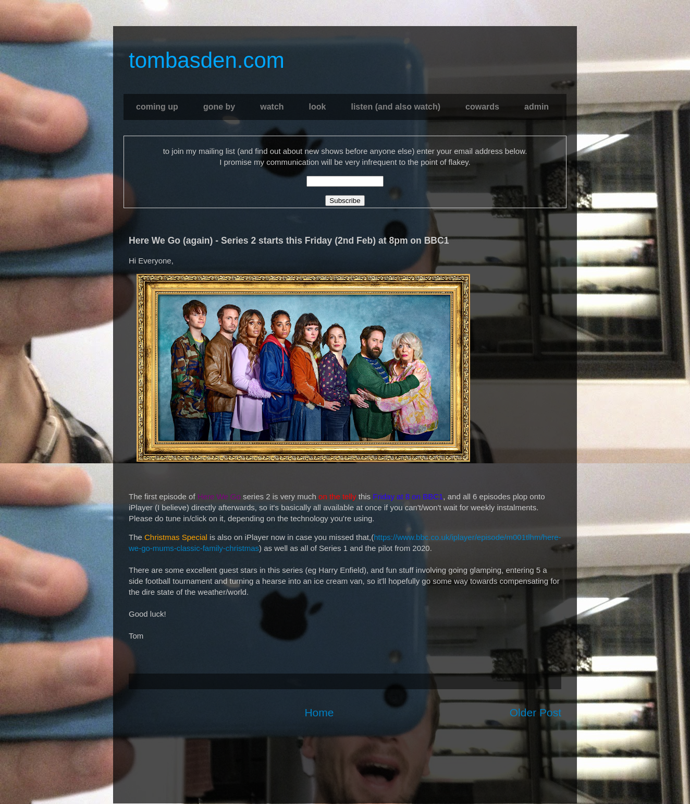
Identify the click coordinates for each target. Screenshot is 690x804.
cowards (482, 106)
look (317, 106)
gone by (219, 106)
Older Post (535, 712)
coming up (157, 106)
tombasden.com (207, 60)
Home (319, 712)
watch (272, 106)
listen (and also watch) (395, 106)
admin (536, 106)
